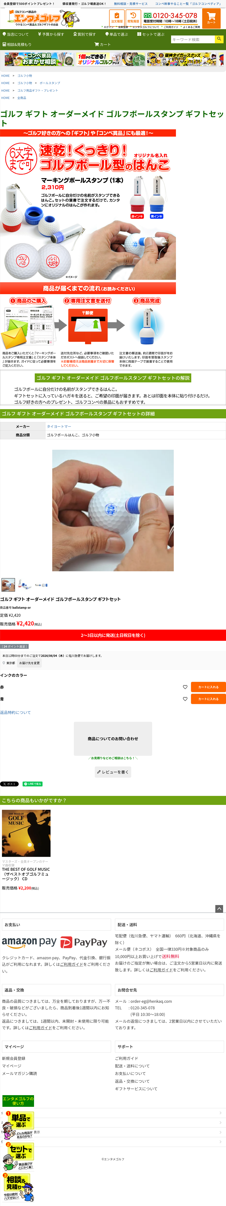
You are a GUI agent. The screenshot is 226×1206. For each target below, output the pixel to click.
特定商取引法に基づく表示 (20, 1132)
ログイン (109, 27)
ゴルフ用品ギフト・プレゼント (37, 90)
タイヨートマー (59, 426)
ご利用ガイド (171, 27)
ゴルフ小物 (24, 75)
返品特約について (15, 712)
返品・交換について (132, 1081)
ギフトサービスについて (136, 1089)
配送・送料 (127, 924)
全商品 (21, 98)
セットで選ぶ (150, 34)
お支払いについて (130, 1073)
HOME (5, 75)
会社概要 (7, 1112)
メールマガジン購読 (19, 1073)
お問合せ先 (127, 990)
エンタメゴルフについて (146, 27)
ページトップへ (219, 909)
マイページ (14, 1046)
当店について (16, 34)
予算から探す (51, 34)
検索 (219, 39)
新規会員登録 (13, 1058)
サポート (125, 1046)
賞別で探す (85, 34)
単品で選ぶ (116, 34)
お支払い (12, 924)
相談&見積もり (17, 44)
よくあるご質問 (191, 27)
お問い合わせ (11, 1122)
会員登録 (123, 27)
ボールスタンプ (50, 83)
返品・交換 (14, 990)
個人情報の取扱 (12, 1141)
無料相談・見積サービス (131, 3)
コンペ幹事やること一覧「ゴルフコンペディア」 (188, 3)
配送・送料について (132, 1066)
